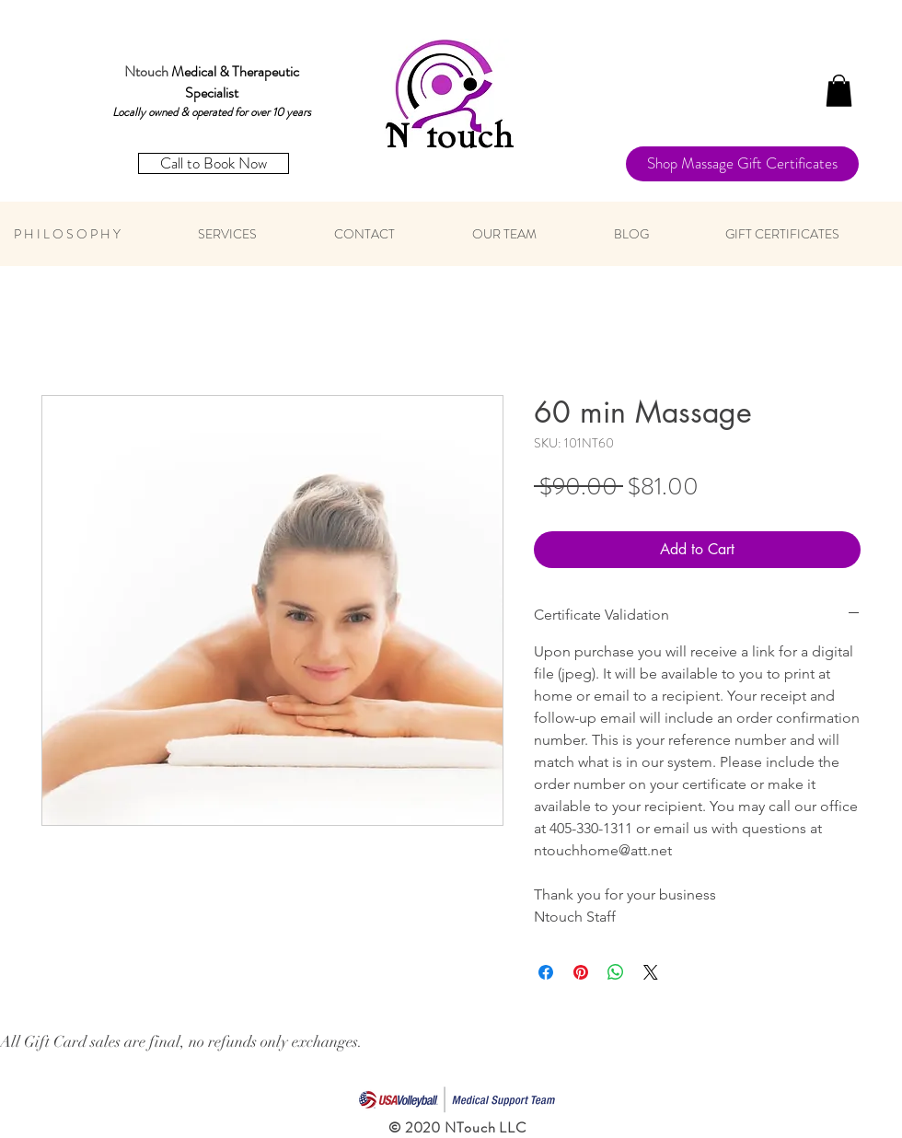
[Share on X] (651, 972)
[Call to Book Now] (213, 163)
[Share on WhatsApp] (616, 972)
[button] (839, 91)
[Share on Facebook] (546, 972)
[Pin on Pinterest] (581, 972)
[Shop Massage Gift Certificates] (742, 163)
